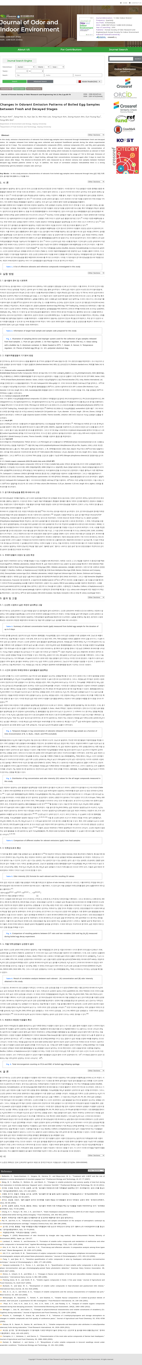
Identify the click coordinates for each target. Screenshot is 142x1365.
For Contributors (71, 49)
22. (1, 1298)
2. (1, 1182)
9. (1, 1221)
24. (1, 1309)
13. (1, 1241)
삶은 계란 (97, 173)
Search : (5, 75)
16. (1, 1259)
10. (1, 1226)
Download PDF (6, 89)
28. (1, 1336)
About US (24, 49)
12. (1, 1235)
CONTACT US (135, 3)
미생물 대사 (24, 176)
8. (1, 1218)
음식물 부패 (8, 176)
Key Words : (5, 173)
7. (1, 1212)
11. (1, 1232)
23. (1, 1304)
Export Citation (19, 89)
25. (1, 1315)
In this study (15, 173)
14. (1, 1247)
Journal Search (118, 49)
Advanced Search (40, 81)
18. (1, 1274)
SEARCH (138, 59)
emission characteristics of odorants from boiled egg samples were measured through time (57, 173)
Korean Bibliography (34, 89)
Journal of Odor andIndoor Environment (29, 26)
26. (1, 1324)
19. (1, 1280)
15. (1, 1253)
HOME (123, 3)
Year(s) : (5, 71)
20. (1, 1286)
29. (1, 1342)
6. (1, 1206)
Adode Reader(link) (89, 81)
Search (14, 81)
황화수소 (16, 176)
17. (1, 1265)
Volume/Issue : (7, 67)
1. (1, 1176)
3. (1, 1188)
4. (1, 1194)
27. (1, 1330)
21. (1, 1292)
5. (1, 1200)
